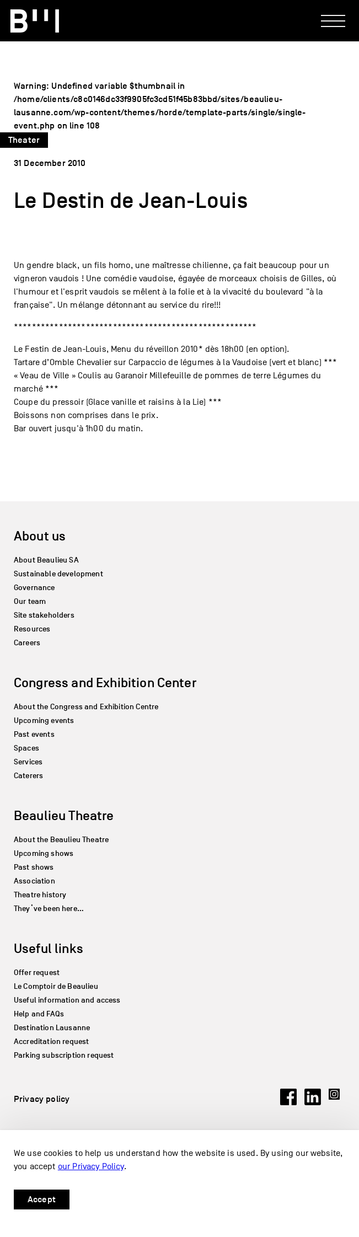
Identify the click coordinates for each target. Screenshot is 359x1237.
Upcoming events (44, 720)
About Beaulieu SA (46, 560)
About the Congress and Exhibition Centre (86, 706)
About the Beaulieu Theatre (61, 839)
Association (34, 881)
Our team (30, 601)
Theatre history (40, 894)
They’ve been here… (49, 908)
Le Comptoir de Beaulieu (56, 986)
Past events (34, 734)
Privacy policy (41, 1099)
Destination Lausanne (52, 1027)
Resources (32, 629)
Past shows (34, 867)
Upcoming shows (43, 853)
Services (28, 762)
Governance (34, 587)
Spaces (26, 748)
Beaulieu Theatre (64, 815)
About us (40, 536)
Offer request (37, 972)
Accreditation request (51, 1041)
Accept (42, 1199)
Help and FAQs (39, 1014)
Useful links (48, 948)
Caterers (28, 775)
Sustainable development (58, 574)
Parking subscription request (64, 1055)
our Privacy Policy (91, 1166)
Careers (27, 642)
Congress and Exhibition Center (105, 682)
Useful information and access (67, 1000)
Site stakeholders (44, 615)
